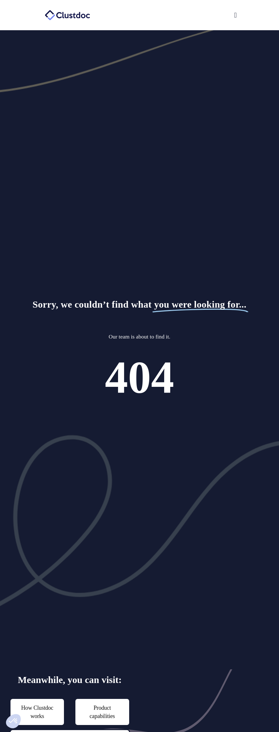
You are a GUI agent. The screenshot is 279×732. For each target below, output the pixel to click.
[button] (190, 15)
